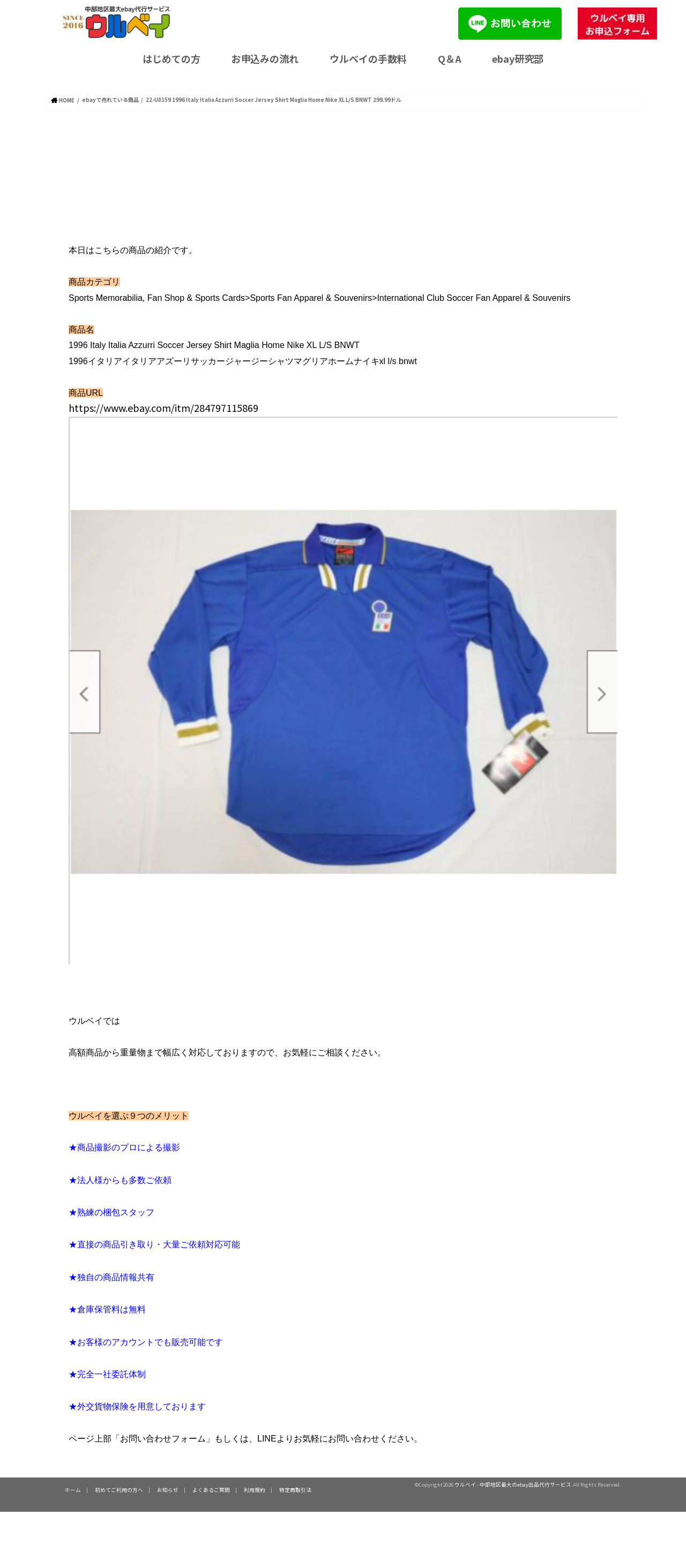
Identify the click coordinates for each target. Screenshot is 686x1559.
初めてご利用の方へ (119, 1489)
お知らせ (167, 1489)
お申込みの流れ (265, 58)
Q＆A (449, 58)
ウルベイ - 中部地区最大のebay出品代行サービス (512, 1484)
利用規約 (254, 1489)
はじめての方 (171, 58)
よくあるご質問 (211, 1489)
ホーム (73, 1489)
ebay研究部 (517, 58)
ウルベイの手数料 (368, 58)
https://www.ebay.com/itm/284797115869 (163, 407)
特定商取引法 (295, 1489)
